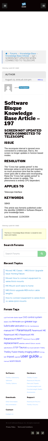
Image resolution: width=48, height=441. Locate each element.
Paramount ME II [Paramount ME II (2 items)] (11, 334)
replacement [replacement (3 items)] (11, 343)
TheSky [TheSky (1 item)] (42, 348)
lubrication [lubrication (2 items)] (20, 326)
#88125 (40, 80)
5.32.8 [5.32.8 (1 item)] (6, 317)
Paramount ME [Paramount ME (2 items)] (39, 330)
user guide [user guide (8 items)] (30, 356)
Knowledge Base (28, 53)
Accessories (31, 392)
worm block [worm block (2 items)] (15, 361)
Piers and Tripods (33, 383)
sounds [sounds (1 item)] (38, 343)
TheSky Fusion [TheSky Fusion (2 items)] (11, 352)
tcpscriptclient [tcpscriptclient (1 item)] (35, 348)
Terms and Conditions (25, 427)
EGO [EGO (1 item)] (10, 322)
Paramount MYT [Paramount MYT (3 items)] (13, 338)
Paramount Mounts (33, 380)
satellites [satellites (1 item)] (22, 343)
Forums (13, 53)
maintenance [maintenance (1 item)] (34, 326)
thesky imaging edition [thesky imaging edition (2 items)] (28, 352)
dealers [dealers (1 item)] (6, 322)
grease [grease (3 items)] (28, 321)
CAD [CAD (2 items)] (25, 317)
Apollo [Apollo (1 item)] (16, 317)
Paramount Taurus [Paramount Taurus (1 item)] (29, 339)
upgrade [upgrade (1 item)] (17, 357)
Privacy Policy (10, 427)
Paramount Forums (33, 402)
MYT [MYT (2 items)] (13, 330)
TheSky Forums (32, 404)
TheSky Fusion (32, 377)
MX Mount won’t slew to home (19, 286)
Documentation (11, 404)
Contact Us (9, 414)
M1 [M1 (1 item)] (26, 326)
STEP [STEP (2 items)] (15, 347)
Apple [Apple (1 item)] (20, 317)
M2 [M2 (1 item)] (28, 326)
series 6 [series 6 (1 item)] (27, 343)
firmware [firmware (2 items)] (16, 321)
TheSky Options (11, 383)
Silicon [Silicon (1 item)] (33, 343)
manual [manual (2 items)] (7, 330)
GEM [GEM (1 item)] (22, 322)
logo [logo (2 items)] (35, 321)
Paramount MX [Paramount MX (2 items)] (27, 334)
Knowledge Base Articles (17, 56)
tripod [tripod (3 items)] (10, 356)
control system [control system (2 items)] (35, 317)
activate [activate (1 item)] (10, 317)
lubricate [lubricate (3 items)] (9, 325)
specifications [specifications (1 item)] (8, 348)
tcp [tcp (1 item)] (28, 348)
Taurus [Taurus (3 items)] (23, 347)
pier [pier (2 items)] (37, 339)
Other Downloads (12, 402)
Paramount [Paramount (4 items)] (24, 330)
